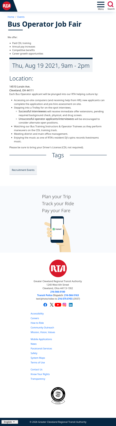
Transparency (38, 378)
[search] (110, 4)
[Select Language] (9, 422)
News (34, 343)
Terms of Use (38, 362)
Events (20, 16)
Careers (35, 318)
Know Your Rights (40, 374)
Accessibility (37, 313)
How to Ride (37, 322)
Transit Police (45, 295)
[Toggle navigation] (100, 6)
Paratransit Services (41, 348)
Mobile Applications (41, 339)
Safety (34, 353)
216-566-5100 (57, 291)
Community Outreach (42, 327)
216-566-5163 (71, 295)
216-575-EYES (65, 298)
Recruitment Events (23, 170)
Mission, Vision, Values (43, 332)
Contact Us (36, 369)
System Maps (38, 357)
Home (11, 16)
